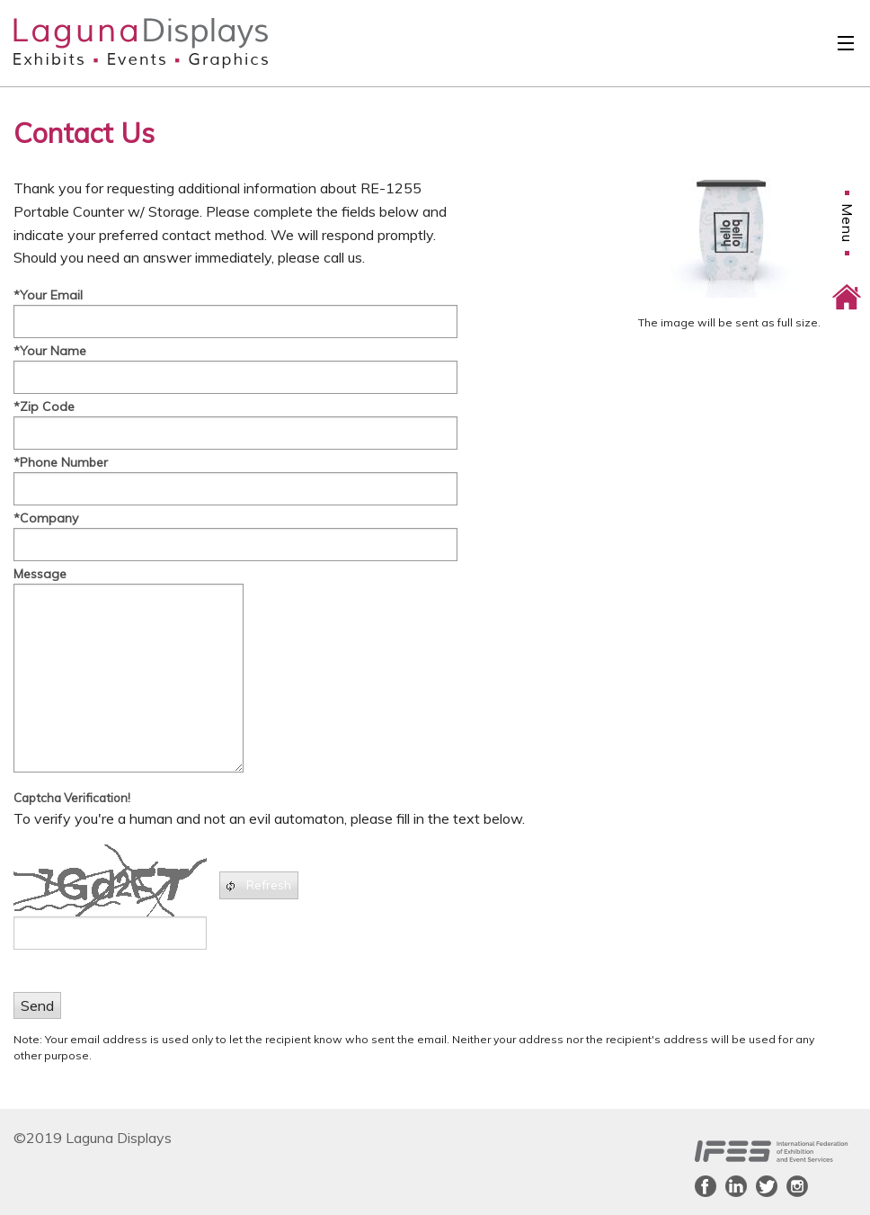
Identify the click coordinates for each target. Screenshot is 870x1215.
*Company (45, 518)
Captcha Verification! (71, 798)
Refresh (257, 885)
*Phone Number (60, 462)
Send (37, 1005)
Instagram (797, 1186)
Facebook (705, 1186)
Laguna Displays (108, 43)
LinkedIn (736, 1186)
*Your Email (48, 295)
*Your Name (49, 351)
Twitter (766, 1186)
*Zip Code (44, 406)
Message (40, 574)
